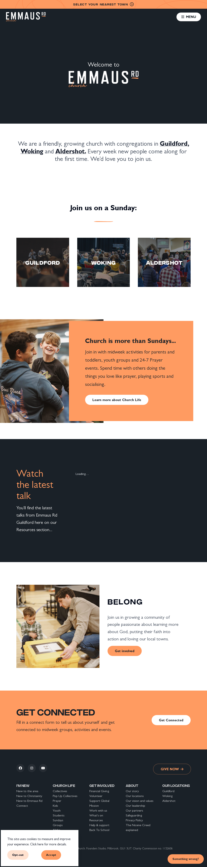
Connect (22, 806)
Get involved (101, 785)
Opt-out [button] (18, 854)
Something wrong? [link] (185, 859)
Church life (64, 785)
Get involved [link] (124, 651)
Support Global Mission (99, 803)
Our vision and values (139, 801)
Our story (132, 791)
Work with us (98, 810)
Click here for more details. (48, 844)
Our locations (135, 796)
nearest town (103, 4)
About (132, 785)
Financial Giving (99, 791)
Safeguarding (134, 815)
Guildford (168, 791)
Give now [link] (172, 769)
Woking (167, 796)
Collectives (60, 791)
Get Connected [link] (171, 720)
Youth (57, 810)
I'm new (23, 785)
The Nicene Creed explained (138, 827)
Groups (58, 825)
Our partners (134, 810)
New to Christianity (29, 796)
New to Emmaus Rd (29, 801)
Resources (96, 820)
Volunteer (95, 796)
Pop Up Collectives (65, 796)
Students (58, 815)
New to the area (27, 791)
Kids (55, 806)
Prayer (57, 801)
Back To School (99, 830)
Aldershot (168, 801)
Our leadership (135, 806)
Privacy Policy (134, 820)
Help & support (99, 825)
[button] (188, 17)
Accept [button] (51, 854)
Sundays (58, 820)
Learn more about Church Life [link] (116, 400)
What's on (96, 815)
